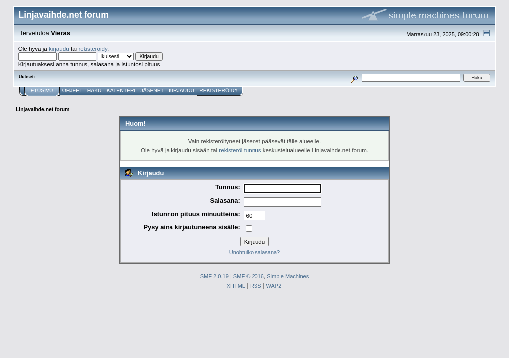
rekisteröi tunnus (240, 150)
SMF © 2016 (248, 276)
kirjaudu (59, 48)
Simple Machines (288, 276)
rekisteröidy (92, 48)
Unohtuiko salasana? (254, 252)
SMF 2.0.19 (214, 276)
